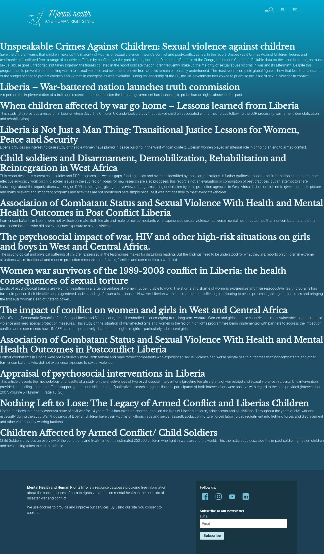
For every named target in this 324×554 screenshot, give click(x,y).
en (283, 10)
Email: (243, 521)
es (295, 10)
